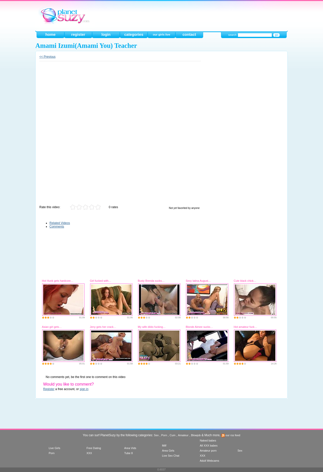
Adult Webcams (209, 460)
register (78, 34)
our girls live (161, 34)
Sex (156, 435)
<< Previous (47, 56)
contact (189, 34)
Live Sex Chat (170, 455)
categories (133, 34)
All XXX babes (209, 445)
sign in (84, 389)
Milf (164, 445)
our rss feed (230, 435)
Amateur (183, 435)
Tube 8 (128, 453)
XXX (89, 453)
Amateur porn (208, 450)
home (50, 34)
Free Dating (94, 448)
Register (49, 389)
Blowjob (196, 435)
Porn (164, 435)
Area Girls (168, 450)
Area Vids (130, 448)
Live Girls (54, 448)
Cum (172, 435)
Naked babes (208, 440)
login (106, 34)
